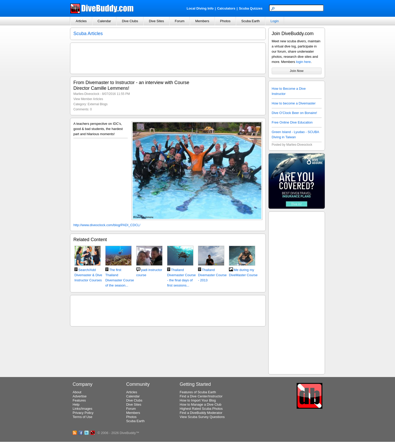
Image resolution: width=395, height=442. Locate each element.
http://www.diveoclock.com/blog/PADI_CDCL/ (106, 225)
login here (303, 62)
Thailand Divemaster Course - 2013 (212, 275)
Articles (81, 21)
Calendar (104, 21)
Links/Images (82, 409)
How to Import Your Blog (198, 400)
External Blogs (97, 104)
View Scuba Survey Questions (202, 417)
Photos (225, 21)
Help (76, 404)
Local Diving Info (200, 8)
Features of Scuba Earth (198, 392)
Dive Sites (156, 21)
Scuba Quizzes (251, 8)
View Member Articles (88, 99)
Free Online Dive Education (292, 122)
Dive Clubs (130, 21)
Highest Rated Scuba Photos (201, 409)
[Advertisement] (296, 292)
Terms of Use (82, 417)
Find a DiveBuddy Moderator (201, 413)
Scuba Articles (88, 33)
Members (202, 21)
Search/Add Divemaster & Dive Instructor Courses (88, 275)
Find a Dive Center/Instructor (201, 396)
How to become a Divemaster (294, 103)
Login (275, 21)
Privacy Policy (83, 413)
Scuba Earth (250, 21)
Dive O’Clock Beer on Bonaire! (294, 113)
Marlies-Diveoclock (86, 94)
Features (79, 400)
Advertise (80, 396)
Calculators (226, 8)
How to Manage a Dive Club (200, 404)
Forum (180, 21)
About (77, 392)
